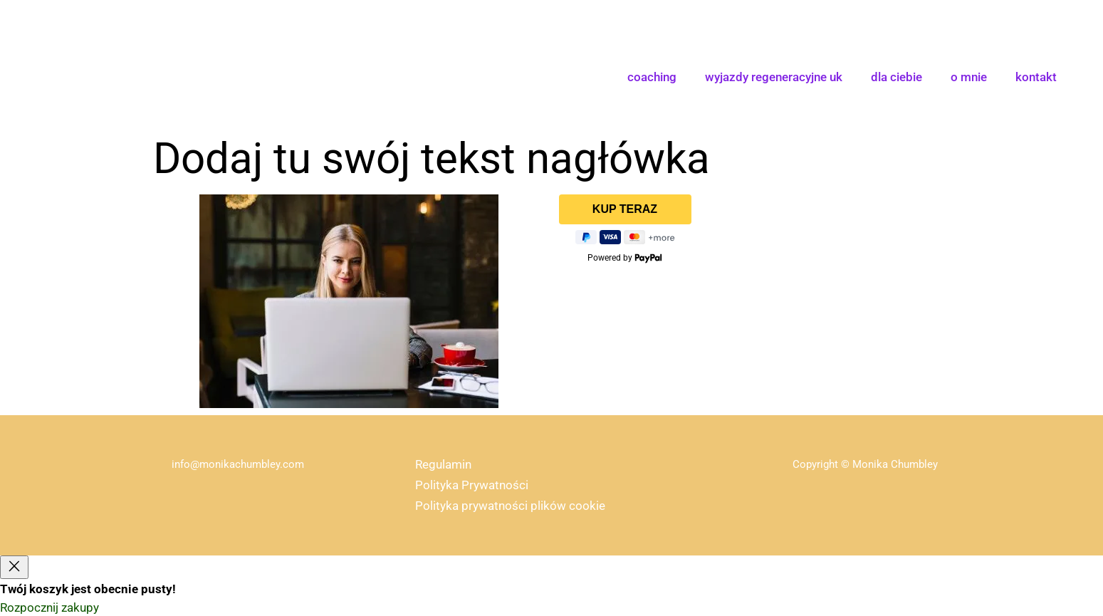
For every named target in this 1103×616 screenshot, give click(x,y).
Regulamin (443, 464)
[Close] (14, 567)
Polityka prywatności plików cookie (510, 505)
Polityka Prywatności (471, 485)
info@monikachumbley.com (238, 464)
